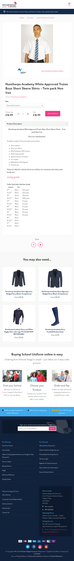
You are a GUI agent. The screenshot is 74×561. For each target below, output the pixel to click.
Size (6, 101)
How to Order (6, 462)
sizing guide (13, 177)
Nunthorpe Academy (18, 97)
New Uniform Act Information (48, 468)
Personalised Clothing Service (48, 454)
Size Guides (6, 450)
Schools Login (43, 459)
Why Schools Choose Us (47, 446)
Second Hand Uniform (46, 472)
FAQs (4, 470)
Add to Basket (53, 113)
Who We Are (6, 495)
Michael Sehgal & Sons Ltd (29, 551)
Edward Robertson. (57, 556)
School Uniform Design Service (49, 450)
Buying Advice (6, 466)
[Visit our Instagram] (40, 547)
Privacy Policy (21, 556)
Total (34, 112)
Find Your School (7, 446)
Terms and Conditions (35, 556)
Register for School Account (48, 463)
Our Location (49, 506)
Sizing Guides (6, 479)
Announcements (7, 504)
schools (5, 392)
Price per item (9, 112)
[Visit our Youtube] (46, 547)
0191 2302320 (49, 510)
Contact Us (5, 512)
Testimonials (6, 508)
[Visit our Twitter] (28, 547)
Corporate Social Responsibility (12, 499)
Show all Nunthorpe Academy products (52, 71)
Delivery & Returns (8, 475)
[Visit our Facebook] (34, 547)
